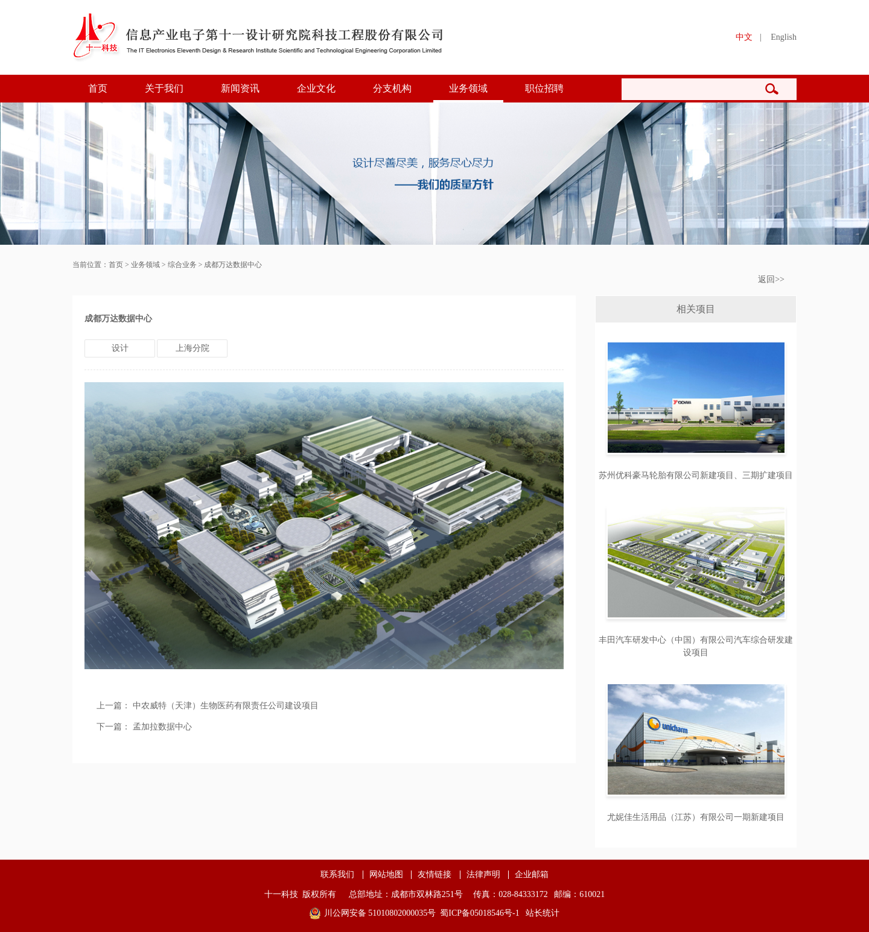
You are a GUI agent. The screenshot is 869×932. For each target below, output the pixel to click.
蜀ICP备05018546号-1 (479, 913)
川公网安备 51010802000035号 (380, 913)
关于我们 (164, 88)
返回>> (771, 279)
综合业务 (182, 264)
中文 (744, 37)
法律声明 (483, 875)
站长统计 (542, 913)
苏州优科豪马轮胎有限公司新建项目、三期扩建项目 (696, 475)
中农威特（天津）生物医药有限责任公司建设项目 (226, 705)
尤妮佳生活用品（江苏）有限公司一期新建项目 (696, 817)
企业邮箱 (532, 875)
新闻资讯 (240, 88)
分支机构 (392, 88)
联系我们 (337, 875)
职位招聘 (544, 88)
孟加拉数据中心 (162, 726)
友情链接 (434, 875)
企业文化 (316, 88)
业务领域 (468, 88)
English (784, 37)
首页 (97, 88)
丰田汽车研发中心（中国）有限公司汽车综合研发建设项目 (696, 646)
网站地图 (386, 875)
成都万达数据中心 (233, 264)
